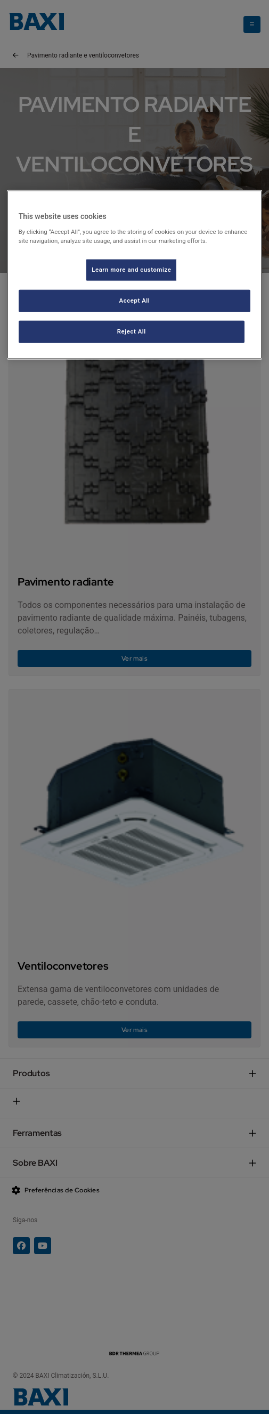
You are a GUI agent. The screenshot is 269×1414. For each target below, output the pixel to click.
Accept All (134, 300)
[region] (135, 274)
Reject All (131, 331)
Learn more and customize (131, 269)
